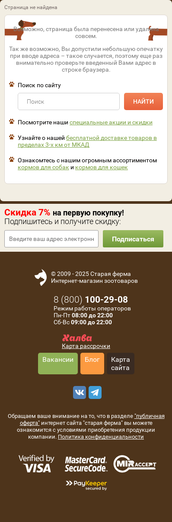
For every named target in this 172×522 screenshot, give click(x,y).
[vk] (78, 392)
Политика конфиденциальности (101, 436)
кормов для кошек (101, 167)
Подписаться (133, 239)
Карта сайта (120, 363)
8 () (91, 299)
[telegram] (94, 392)
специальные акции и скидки (111, 122)
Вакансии (57, 359)
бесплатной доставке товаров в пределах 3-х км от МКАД (87, 141)
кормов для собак (43, 167)
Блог (92, 359)
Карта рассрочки (86, 345)
